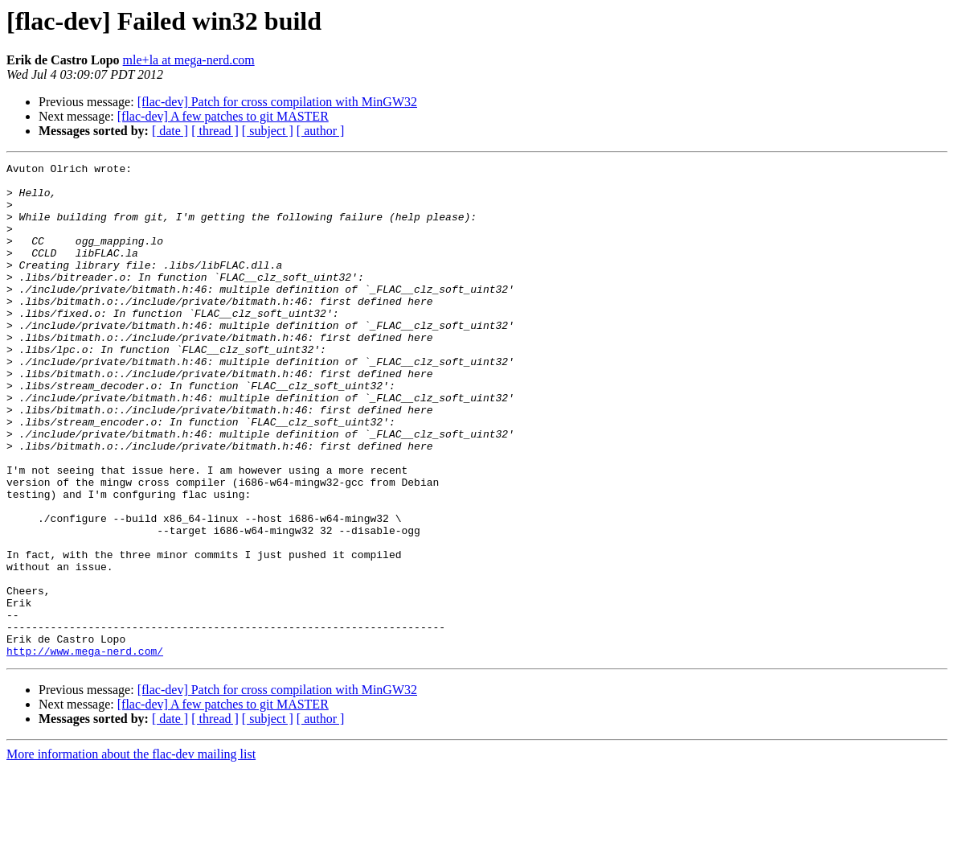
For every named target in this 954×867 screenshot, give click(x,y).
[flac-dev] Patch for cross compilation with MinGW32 (277, 102)
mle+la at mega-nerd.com (189, 60)
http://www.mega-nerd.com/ (84, 749)
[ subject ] (267, 131)
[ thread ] (215, 131)
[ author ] (321, 131)
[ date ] (170, 131)
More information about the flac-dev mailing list (131, 853)
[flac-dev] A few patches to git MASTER (223, 116)
